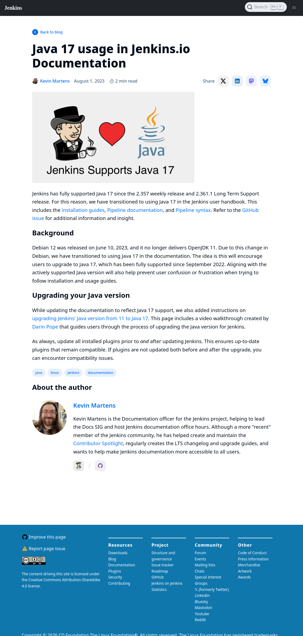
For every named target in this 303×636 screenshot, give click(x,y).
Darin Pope (45, 326)
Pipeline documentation (135, 210)
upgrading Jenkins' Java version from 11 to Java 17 (90, 318)
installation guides (83, 210)
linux (55, 372)
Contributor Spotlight (98, 443)
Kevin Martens (94, 405)
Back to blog (51, 32)
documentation (100, 372)
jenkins (73, 372)
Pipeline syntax (193, 210)
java (38, 372)
